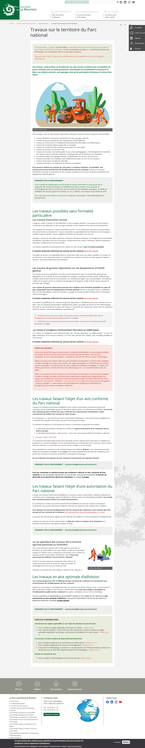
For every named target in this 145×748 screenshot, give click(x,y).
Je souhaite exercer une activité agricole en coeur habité (23, 721)
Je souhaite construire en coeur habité (23, 713)
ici (81, 570)
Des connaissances (87, 11)
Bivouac (13, 710)
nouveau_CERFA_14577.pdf (45, 437)
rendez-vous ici (88, 628)
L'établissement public (18, 704)
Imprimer (121, 25)
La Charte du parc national (19, 706)
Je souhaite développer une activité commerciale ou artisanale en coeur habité (23, 716)
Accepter (117, 742)
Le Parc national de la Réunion (78, 2)
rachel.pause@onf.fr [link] (70, 381)
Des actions (110, 11)
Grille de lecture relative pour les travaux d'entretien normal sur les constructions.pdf (71, 321)
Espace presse (75, 689)
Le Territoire (15, 701)
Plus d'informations (75, 746)
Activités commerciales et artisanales (22, 708)
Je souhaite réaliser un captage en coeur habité (22, 725)
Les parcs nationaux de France (104, 2)
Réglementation (44, 23)
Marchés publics (16, 735)
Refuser (126, 742)
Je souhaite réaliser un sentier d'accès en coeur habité (23, 730)
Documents (56, 689)
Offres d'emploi (16, 738)
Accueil (11, 23)
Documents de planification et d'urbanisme (24, 733)
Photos (18, 689)
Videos (37, 689)
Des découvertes (60, 11)
